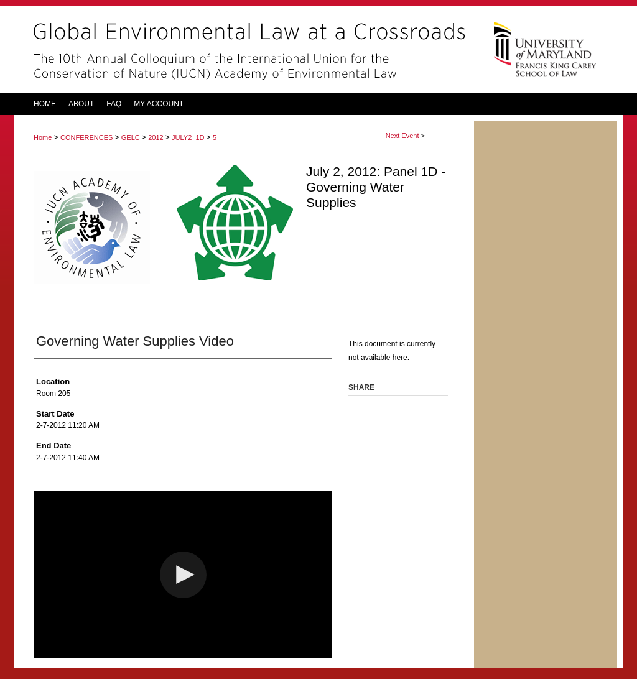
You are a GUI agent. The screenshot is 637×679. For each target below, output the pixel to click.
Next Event (402, 135)
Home (43, 137)
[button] (183, 575)
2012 (156, 137)
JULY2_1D (189, 137)
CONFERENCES (87, 137)
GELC (131, 137)
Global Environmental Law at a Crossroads (244, 49)
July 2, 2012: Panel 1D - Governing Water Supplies (375, 187)
